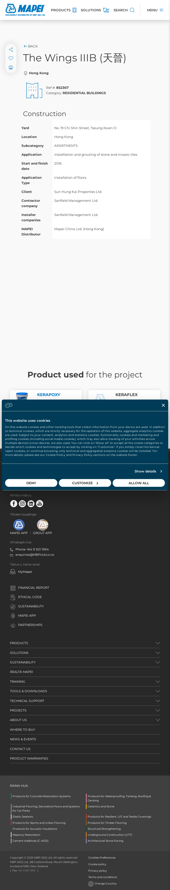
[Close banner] (163, 405)
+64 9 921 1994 (37, 549)
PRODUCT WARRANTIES (29, 758)
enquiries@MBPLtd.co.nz (34, 555)
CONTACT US (20, 749)
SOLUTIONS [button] (19, 653)
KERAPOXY (48, 394)
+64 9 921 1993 (26, 870)
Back (30, 46)
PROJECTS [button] (18, 710)
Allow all (139, 483)
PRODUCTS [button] (19, 643)
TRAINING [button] (17, 682)
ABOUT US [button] (18, 720)
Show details (145, 471)
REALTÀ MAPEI (21, 672)
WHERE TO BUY (22, 730)
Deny (31, 483)
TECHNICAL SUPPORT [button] (27, 701)
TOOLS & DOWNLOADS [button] (28, 691)
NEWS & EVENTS (23, 739)
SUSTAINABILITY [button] (23, 662)
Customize (85, 483)
